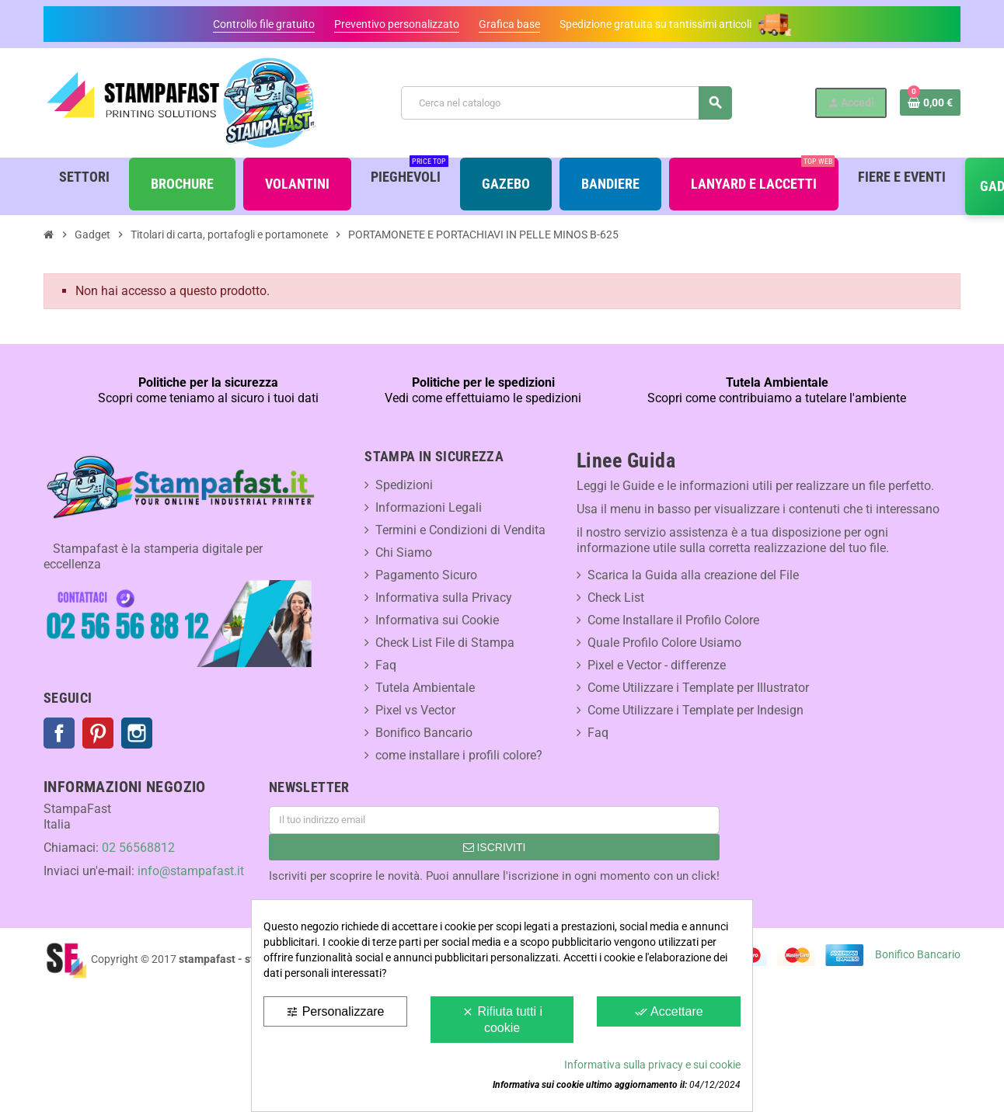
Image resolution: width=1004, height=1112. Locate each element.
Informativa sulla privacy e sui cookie (652, 1064)
